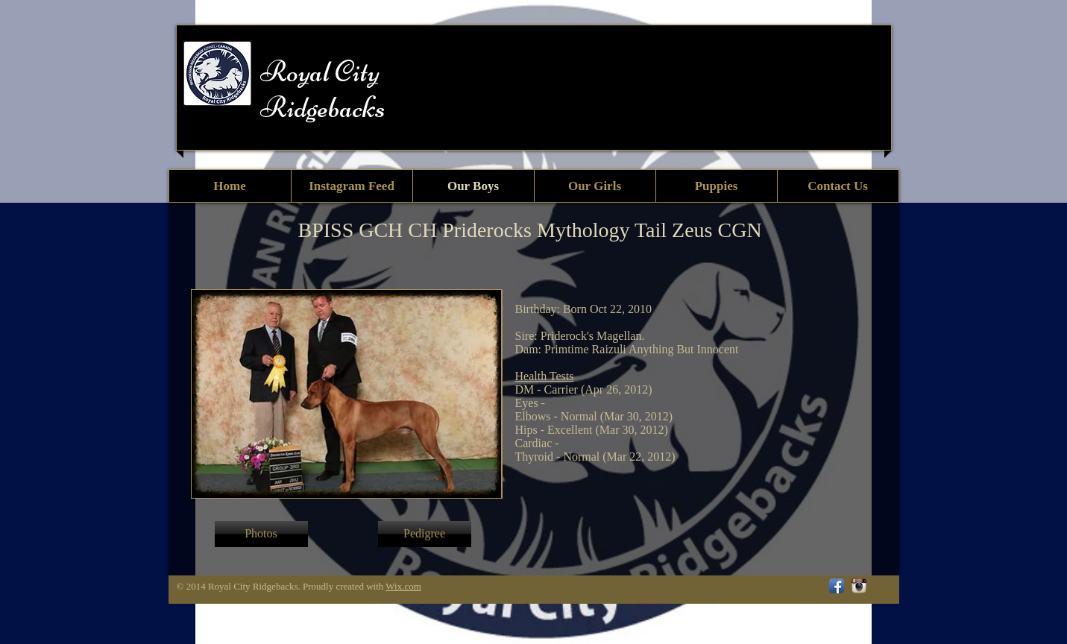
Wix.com (403, 586)
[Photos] (261, 534)
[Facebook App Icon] (836, 585)
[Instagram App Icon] (859, 585)
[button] (424, 534)
